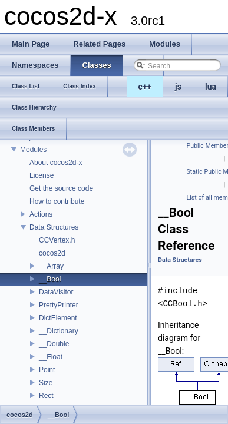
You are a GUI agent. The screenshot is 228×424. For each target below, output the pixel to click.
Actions (40, 214)
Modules (33, 149)
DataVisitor (56, 292)
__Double (54, 344)
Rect (46, 396)
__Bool (50, 279)
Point (47, 370)
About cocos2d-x (55, 162)
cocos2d (52, 253)
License (41, 175)
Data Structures (53, 227)
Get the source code (61, 188)
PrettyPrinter (58, 305)
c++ (145, 86)
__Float (50, 357)
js (178, 86)
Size (45, 383)
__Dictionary (58, 331)
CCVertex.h (57, 240)
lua (210, 86)
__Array (51, 266)
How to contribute (56, 201)
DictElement (58, 318)
